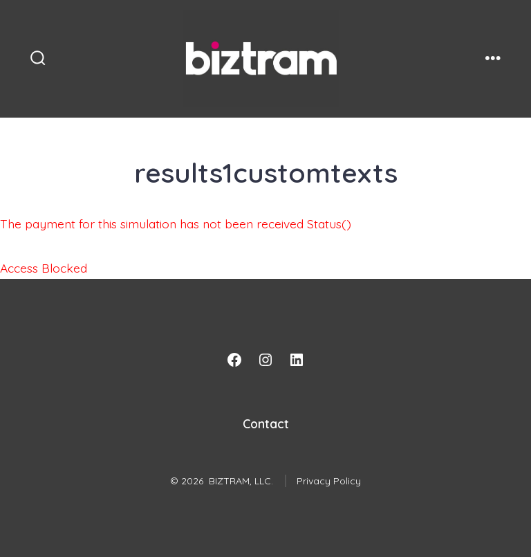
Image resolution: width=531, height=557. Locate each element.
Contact (266, 423)
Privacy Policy (329, 481)
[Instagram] (265, 360)
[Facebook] (234, 360)
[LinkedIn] (296, 360)
